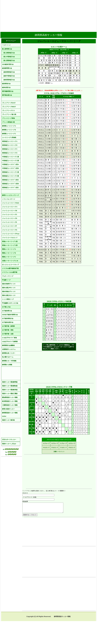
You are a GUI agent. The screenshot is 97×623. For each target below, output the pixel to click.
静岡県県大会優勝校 (8, 345)
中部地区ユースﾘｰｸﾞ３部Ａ (10, 164)
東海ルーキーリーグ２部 (9, 245)
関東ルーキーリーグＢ (9, 253)
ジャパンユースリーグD (9, 218)
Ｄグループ (72, 443)
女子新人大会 (6, 307)
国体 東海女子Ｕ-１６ (9, 291)
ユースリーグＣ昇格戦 (9, 137)
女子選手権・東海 (7, 330)
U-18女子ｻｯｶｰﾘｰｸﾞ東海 (9, 338)
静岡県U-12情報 (7, 364)
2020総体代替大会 (8, 64)
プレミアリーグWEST (9, 106)
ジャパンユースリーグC (9, 214)
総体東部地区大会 (8, 72)
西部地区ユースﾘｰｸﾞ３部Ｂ (10, 183)
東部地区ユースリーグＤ (9, 153)
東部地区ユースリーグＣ (9, 149)
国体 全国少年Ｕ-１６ (9, 287)
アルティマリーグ (7, 276)
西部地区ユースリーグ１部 (10, 172)
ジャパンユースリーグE (9, 222)
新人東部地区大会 (8, 53)
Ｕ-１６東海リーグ (8, 299)
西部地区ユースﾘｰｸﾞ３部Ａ (10, 180)
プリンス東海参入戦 (8, 122)
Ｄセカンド (72, 447)
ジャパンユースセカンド (9, 237)
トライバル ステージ (8, 199)
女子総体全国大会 (7, 322)
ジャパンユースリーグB (9, 210)
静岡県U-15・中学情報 (9, 361)
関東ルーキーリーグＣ (9, 257)
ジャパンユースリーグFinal (10, 234)
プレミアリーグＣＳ (8, 110)
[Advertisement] (48, 15)
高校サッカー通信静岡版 (9, 382)
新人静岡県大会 (7, 49)
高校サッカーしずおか (9, 443)
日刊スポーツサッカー (9, 439)
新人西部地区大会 (8, 60)
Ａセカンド (46, 447)
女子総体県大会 (7, 311)
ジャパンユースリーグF (9, 226)
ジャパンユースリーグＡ (9, 207)
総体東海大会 (6, 83)
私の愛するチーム (7, 357)
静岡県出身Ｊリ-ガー (8, 353)
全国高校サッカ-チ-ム (9, 349)
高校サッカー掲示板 (8, 420)
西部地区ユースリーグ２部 (10, 176)
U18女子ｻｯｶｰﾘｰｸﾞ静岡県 (10, 341)
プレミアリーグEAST (9, 103)
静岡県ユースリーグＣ (9, 133)
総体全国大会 (6, 87)
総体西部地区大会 (8, 80)
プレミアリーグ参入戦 (9, 114)
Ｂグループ (54, 443)
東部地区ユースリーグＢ (9, 145)
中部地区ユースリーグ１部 (10, 157)
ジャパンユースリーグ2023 (10, 203)
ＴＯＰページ (6, 45)
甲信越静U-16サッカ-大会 (10, 303)
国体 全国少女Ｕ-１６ (9, 295)
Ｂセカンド (54, 447)
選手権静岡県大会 (7, 91)
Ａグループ (46, 443)
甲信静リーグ (6, 280)
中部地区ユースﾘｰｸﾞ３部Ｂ (10, 168)
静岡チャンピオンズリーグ (10, 195)
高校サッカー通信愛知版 (9, 386)
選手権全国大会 (7, 95)
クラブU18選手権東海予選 (10, 268)
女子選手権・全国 (7, 334)
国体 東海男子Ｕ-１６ (9, 284)
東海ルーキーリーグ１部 (9, 241)
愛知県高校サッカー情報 (9, 397)
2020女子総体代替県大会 (10, 314)
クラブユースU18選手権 (9, 272)
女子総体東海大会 (7, 318)
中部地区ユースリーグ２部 (10, 160)
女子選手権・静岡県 (8, 326)
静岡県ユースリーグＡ (9, 126)
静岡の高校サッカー (8, 409)
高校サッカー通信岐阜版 (9, 389)
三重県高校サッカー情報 (9, 405)
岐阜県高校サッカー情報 (9, 401)
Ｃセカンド (63, 447)
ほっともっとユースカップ (10, 264)
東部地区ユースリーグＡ (9, 141)
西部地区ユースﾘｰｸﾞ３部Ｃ (10, 187)
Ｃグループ (63, 443)
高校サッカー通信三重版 (9, 393)
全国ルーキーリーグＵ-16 (10, 260)
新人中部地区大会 (8, 56)
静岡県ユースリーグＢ (9, 130)
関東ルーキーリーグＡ (9, 249)
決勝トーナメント (59, 451)
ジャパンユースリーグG (9, 230)
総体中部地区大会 (8, 76)
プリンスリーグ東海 (8, 118)
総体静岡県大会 (7, 68)
